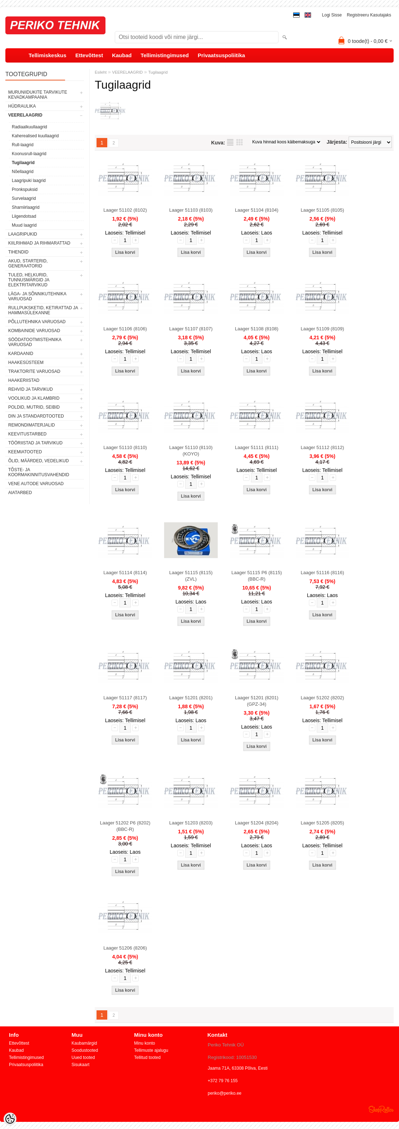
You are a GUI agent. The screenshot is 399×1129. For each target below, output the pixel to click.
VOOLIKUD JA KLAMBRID (33, 398)
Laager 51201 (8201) (190, 697)
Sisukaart (80, 1064)
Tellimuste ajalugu (151, 1050)
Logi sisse (332, 15)
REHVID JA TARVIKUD (30, 389)
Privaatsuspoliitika (221, 55)
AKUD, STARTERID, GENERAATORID (28, 263)
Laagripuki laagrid (29, 180)
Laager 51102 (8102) (125, 210)
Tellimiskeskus (47, 55)
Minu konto (144, 1043)
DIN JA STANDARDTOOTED (36, 416)
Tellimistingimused (165, 55)
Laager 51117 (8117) (125, 697)
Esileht (101, 72)
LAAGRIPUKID (22, 234)
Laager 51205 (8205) (322, 822)
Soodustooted (85, 1050)
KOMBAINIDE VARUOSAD (34, 330)
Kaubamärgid (84, 1043)
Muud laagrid (24, 225)
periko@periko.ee (224, 1093)
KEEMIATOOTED (25, 451)
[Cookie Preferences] (10, 1119)
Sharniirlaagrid (25, 207)
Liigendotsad (24, 216)
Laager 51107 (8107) (190, 328)
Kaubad (122, 55)
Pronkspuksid (25, 189)
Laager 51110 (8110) (125, 447)
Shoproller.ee (381, 1109)
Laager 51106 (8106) (125, 328)
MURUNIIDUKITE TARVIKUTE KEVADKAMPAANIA (37, 95)
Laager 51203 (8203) (190, 822)
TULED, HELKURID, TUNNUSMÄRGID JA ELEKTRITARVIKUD (28, 279)
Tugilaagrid (23, 162)
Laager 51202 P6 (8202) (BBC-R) (125, 826)
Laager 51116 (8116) (322, 572)
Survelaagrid (24, 198)
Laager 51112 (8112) (322, 447)
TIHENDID (18, 252)
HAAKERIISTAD (23, 380)
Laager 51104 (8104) (256, 210)
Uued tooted (83, 1057)
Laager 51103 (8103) (190, 210)
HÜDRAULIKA (22, 106)
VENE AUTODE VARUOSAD (36, 483)
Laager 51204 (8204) (256, 822)
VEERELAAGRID (25, 115)
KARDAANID (20, 353)
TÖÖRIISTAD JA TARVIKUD (35, 442)
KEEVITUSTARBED (27, 434)
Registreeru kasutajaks (369, 15)
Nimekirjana (230, 142)
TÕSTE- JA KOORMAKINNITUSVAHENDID (38, 472)
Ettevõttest (89, 55)
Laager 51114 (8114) (125, 572)
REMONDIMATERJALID (31, 425)
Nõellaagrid (23, 171)
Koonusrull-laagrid (29, 153)
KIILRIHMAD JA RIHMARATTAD (39, 243)
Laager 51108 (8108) (256, 328)
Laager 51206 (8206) (125, 948)
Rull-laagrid (23, 144)
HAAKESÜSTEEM (26, 362)
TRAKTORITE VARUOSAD (34, 371)
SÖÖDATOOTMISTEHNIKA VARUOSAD (34, 342)
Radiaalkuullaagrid (29, 126)
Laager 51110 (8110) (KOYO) (190, 451)
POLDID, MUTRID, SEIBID (34, 407)
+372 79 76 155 (223, 1080)
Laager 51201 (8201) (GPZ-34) (256, 701)
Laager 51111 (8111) (256, 447)
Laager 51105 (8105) (322, 210)
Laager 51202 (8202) (322, 697)
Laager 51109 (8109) (322, 328)
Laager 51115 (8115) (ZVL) (190, 576)
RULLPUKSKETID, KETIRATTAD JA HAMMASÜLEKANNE (43, 310)
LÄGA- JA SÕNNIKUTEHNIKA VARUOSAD (37, 296)
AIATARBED (20, 492)
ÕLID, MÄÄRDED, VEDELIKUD (38, 460)
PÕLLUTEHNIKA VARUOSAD (37, 321)
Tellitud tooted (147, 1057)
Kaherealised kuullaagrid (35, 135)
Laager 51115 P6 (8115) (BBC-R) (256, 576)
